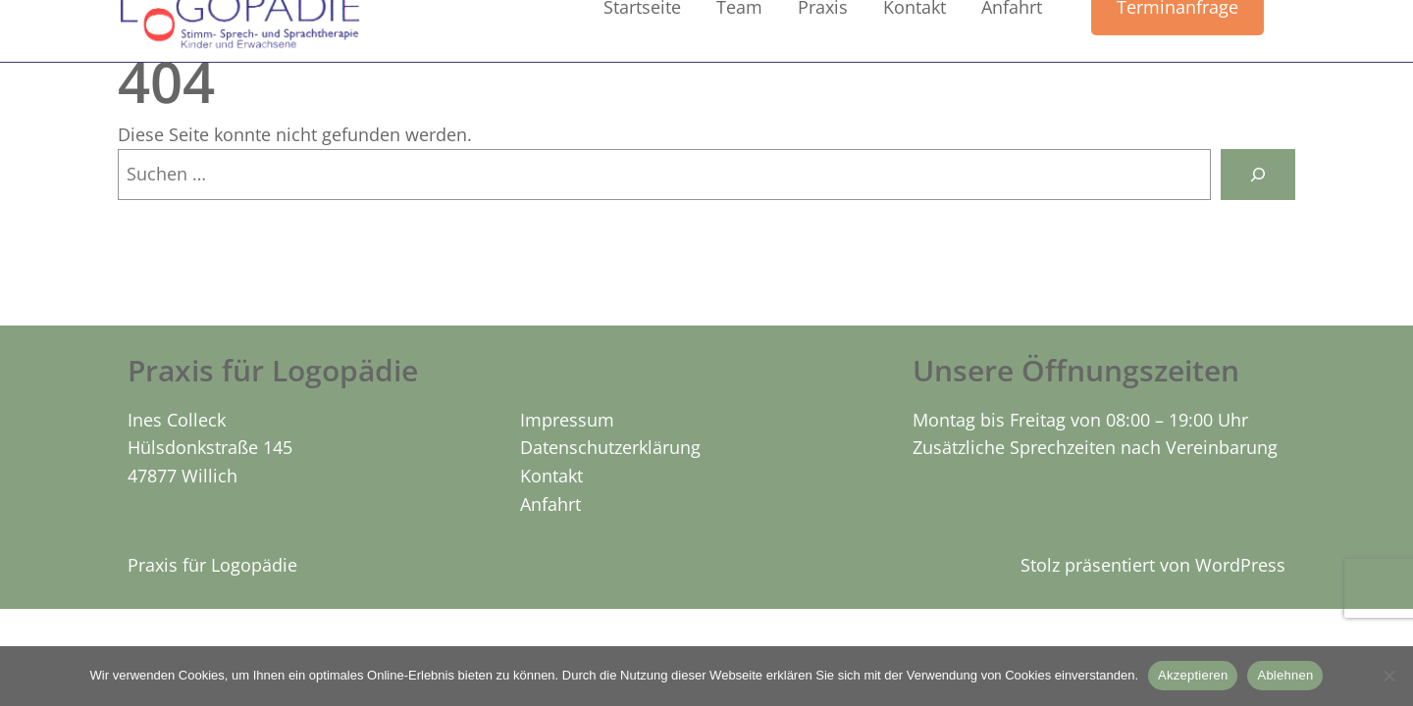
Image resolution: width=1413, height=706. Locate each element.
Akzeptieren (1193, 675)
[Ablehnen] (1388, 675)
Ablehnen (1285, 675)
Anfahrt (550, 504)
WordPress (1240, 565)
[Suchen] (1258, 174)
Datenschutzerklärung (610, 447)
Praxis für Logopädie (212, 565)
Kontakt (551, 475)
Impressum (567, 419)
